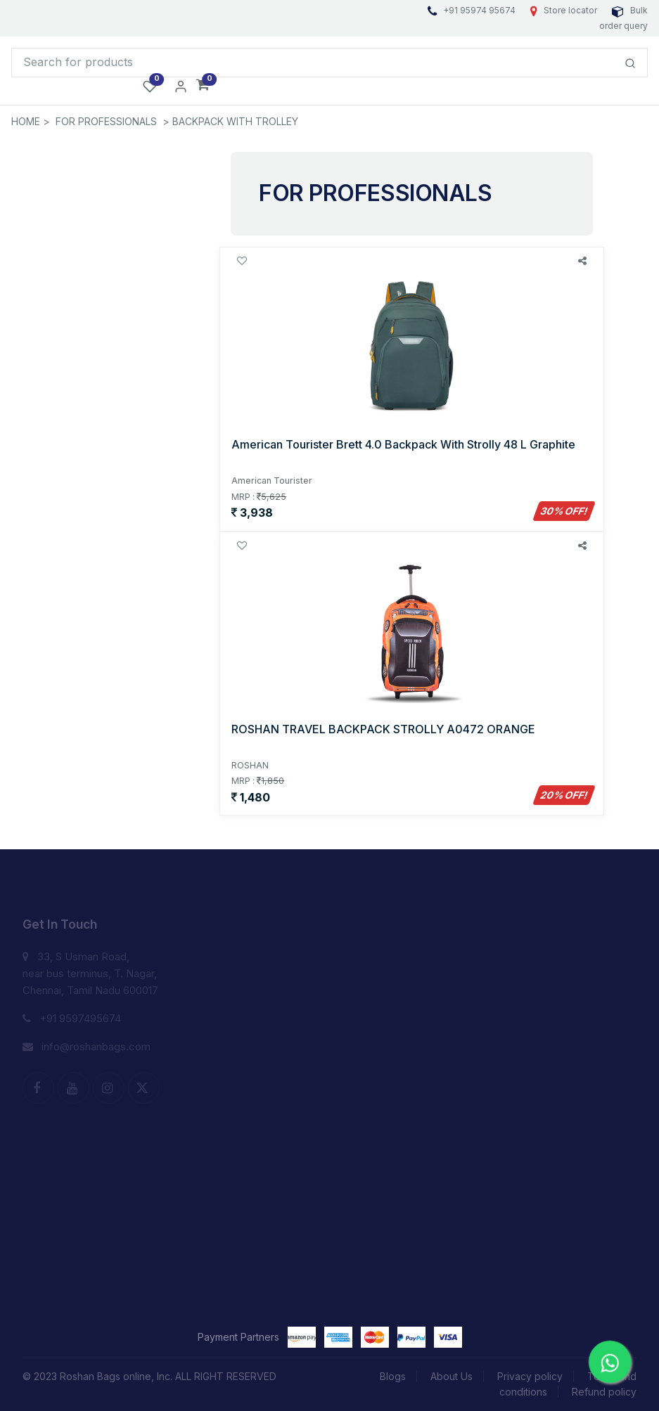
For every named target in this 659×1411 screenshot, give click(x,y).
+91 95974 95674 (473, 10)
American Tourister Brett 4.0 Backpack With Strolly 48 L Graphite (403, 444)
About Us (451, 1376)
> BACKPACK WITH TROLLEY (230, 121)
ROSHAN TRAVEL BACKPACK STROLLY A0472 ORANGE (383, 729)
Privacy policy (530, 1376)
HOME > (30, 121)
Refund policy (604, 1392)
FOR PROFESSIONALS (106, 121)
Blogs (393, 1376)
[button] (203, 85)
